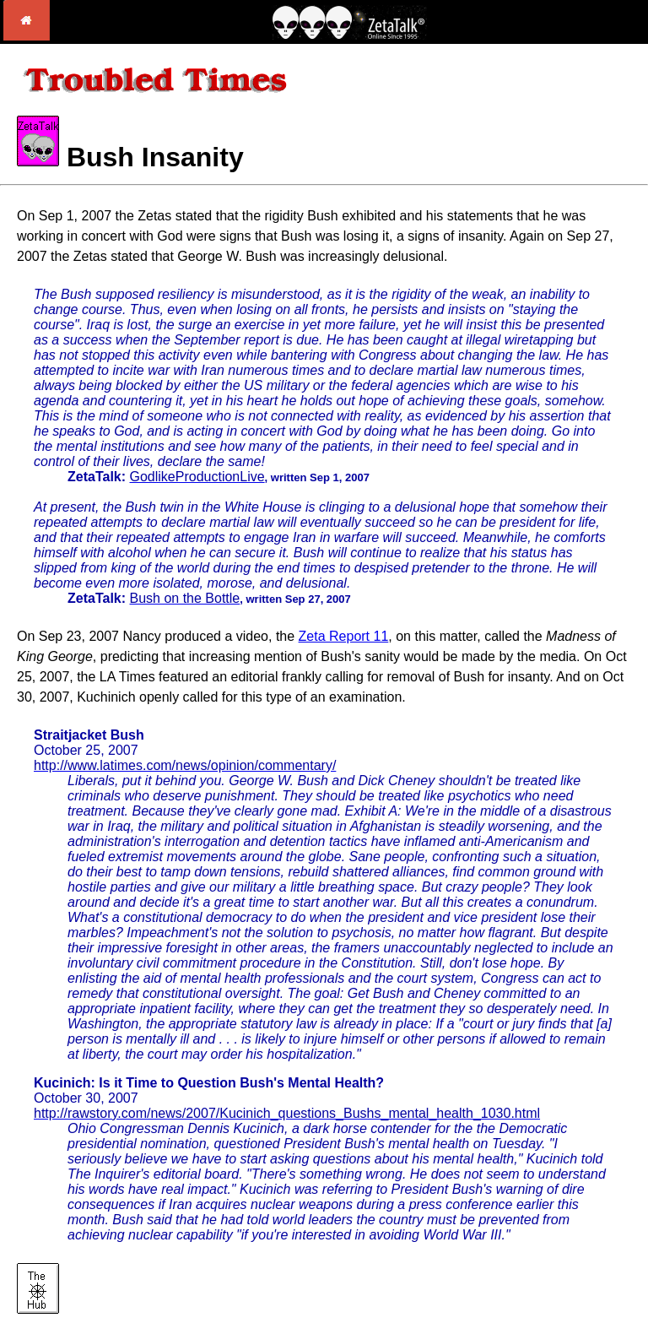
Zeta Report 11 (344, 636)
